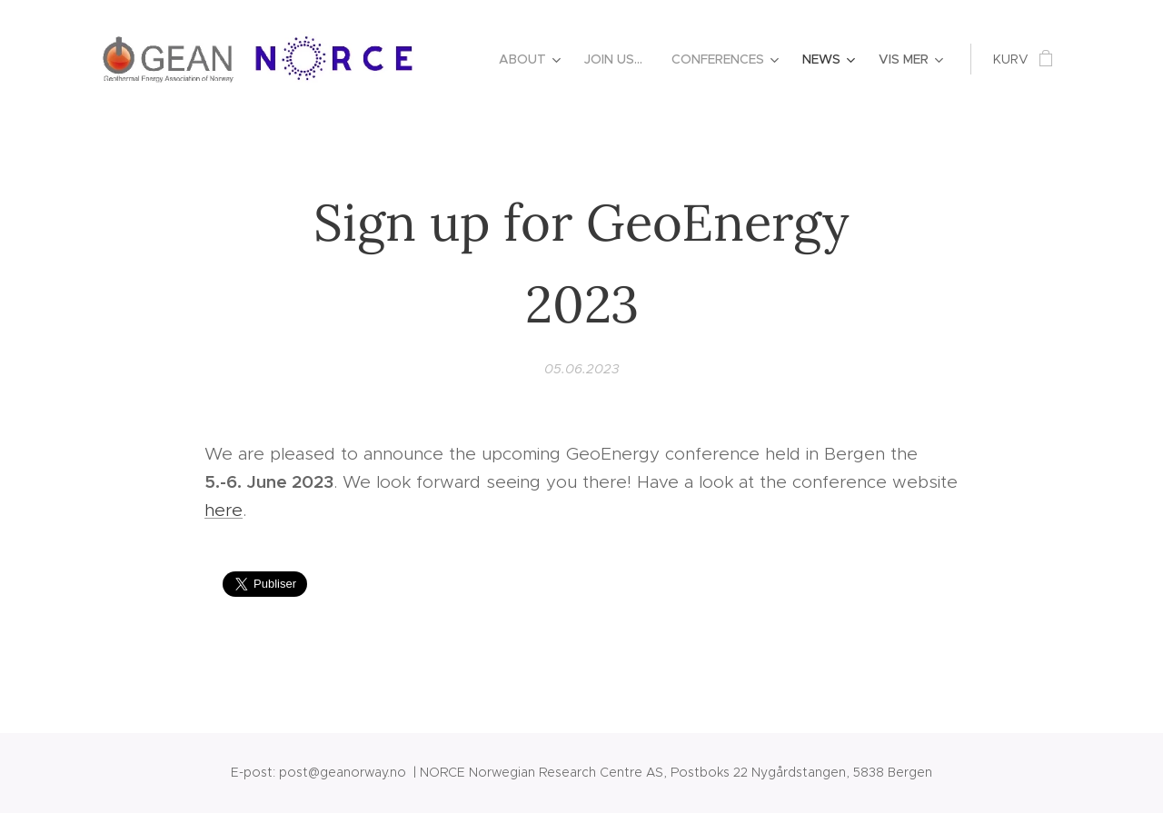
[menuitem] (532, 59)
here (223, 509)
